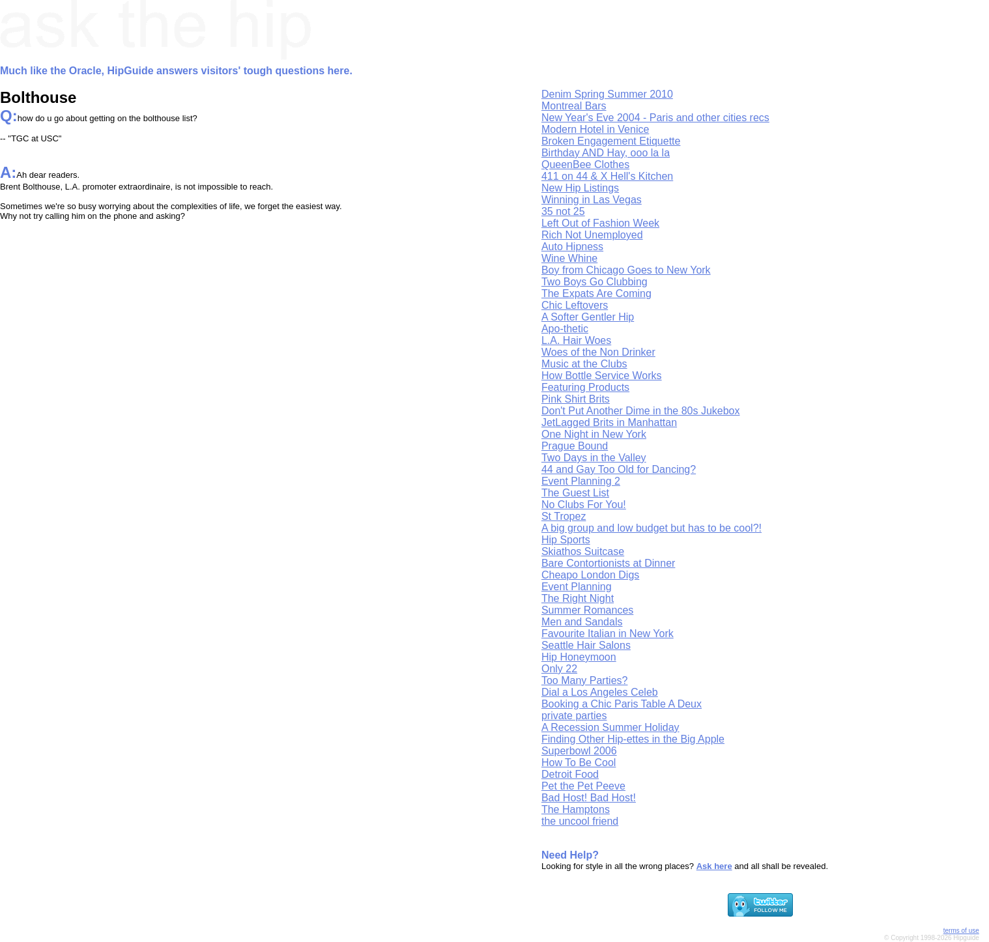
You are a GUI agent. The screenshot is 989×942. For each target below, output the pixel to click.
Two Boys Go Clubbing (594, 281)
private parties (574, 715)
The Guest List (575, 492)
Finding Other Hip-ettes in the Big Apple (632, 739)
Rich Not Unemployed (592, 234)
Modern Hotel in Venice (595, 129)
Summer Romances (587, 610)
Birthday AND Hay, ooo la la (605, 152)
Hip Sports (565, 539)
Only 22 (559, 668)
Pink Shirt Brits (575, 399)
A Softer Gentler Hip (587, 316)
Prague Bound (574, 445)
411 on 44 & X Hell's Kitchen (607, 176)
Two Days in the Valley (593, 457)
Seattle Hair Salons (586, 645)
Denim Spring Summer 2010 (607, 94)
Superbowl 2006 (579, 750)
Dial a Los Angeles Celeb (599, 692)
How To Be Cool (578, 762)
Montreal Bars (574, 105)
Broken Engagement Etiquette (610, 141)
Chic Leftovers (574, 305)
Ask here (714, 866)
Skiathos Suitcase (582, 551)
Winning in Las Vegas (591, 199)
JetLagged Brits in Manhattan (609, 422)
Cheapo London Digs (590, 574)
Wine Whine (569, 258)
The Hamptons (575, 809)
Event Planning (576, 586)
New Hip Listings (580, 187)
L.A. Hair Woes (576, 340)
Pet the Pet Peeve (583, 786)
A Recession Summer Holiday (610, 727)
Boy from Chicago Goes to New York (626, 270)
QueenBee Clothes (585, 164)
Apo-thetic (564, 328)
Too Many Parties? (584, 680)
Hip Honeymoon (578, 657)
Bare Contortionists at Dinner (608, 563)
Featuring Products (585, 387)
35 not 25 (563, 211)
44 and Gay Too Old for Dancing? (618, 469)
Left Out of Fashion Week (600, 223)
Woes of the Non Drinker (598, 352)
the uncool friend (579, 821)
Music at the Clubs (584, 363)
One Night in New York (593, 434)
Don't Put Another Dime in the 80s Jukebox (640, 410)
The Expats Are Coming (596, 293)
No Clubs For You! (583, 504)
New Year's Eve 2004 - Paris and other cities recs (655, 117)
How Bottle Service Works (601, 375)
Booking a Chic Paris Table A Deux (621, 703)
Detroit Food (570, 774)
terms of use (961, 930)
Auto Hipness (572, 246)
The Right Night (577, 598)
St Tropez (563, 516)
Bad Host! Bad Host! (588, 797)
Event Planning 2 (580, 481)
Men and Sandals (582, 621)
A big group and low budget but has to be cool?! (651, 528)
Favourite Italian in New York (607, 633)
